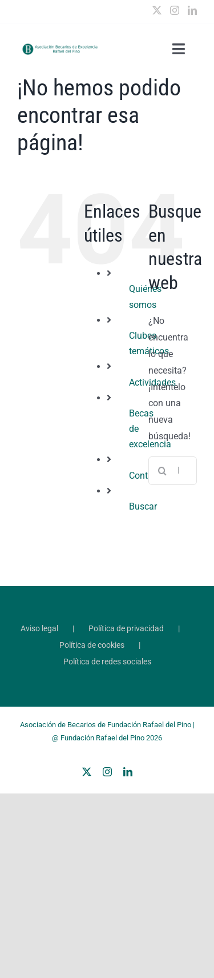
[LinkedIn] (192, 10)
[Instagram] (174, 10)
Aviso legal (39, 628)
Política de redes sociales (107, 661)
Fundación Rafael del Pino (102, 738)
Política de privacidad (126, 628)
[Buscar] (162, 470)
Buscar (143, 506)
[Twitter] (156, 10)
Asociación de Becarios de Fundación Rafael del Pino (105, 724)
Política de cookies (91, 645)
